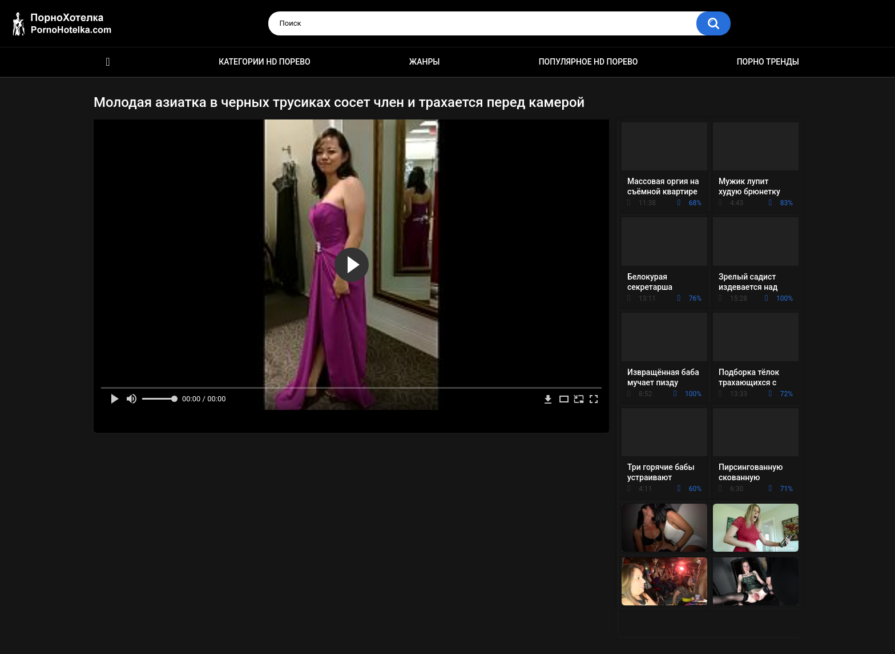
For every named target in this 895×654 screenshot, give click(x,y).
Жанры (424, 61)
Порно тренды (768, 61)
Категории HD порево (265, 61)
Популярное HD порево (588, 61)
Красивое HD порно (108, 62)
